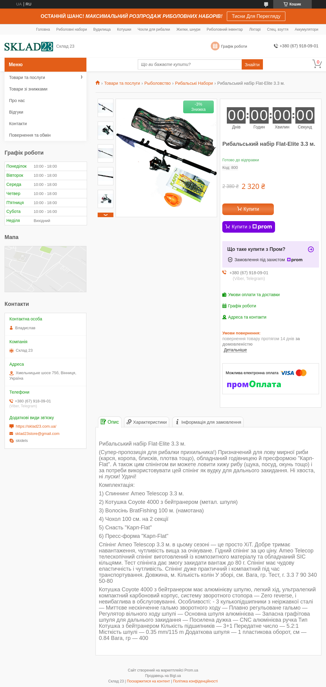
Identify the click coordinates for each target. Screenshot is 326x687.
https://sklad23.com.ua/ (36, 426)
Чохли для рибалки (154, 29)
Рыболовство (157, 83)
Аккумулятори (306, 29)
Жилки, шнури (188, 29)
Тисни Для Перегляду (256, 16)
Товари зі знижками (28, 89)
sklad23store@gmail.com (37, 433)
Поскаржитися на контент (148, 681)
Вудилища (102, 29)
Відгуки (16, 112)
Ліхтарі (255, 29)
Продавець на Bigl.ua (163, 676)
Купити (251, 209)
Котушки (124, 29)
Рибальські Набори (194, 83)
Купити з (252, 227)
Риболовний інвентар (225, 29)
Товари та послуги (122, 83)
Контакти (18, 123)
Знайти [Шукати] (252, 64)
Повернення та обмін (30, 135)
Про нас (17, 100)
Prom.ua (191, 670)
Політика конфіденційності (195, 681)
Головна (43, 29)
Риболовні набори (71, 29)
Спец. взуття (277, 29)
